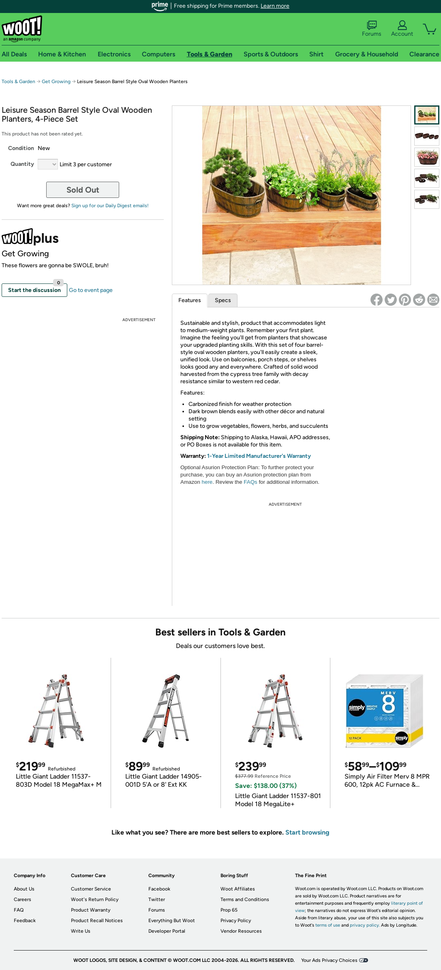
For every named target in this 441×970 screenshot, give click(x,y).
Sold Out (82, 190)
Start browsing (307, 832)
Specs (223, 300)
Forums (371, 28)
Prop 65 (229, 910)
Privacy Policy (235, 920)
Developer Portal (166, 931)
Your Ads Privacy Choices (329, 960)
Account (402, 28)
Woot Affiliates (237, 889)
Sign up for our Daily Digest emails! (110, 205)
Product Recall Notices (97, 920)
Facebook (159, 889)
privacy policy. (365, 925)
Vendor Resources (241, 931)
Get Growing (56, 81)
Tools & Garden (18, 81)
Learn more (275, 5)
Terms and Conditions (244, 899)
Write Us (80, 931)
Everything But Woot (171, 920)
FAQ (19, 910)
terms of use (327, 925)
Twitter (156, 899)
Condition (21, 148)
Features (189, 300)
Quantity (22, 164)
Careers (22, 899)
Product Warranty (90, 910)
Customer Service (91, 889)
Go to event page (91, 290)
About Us (24, 889)
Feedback (25, 920)
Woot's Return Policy (94, 899)
